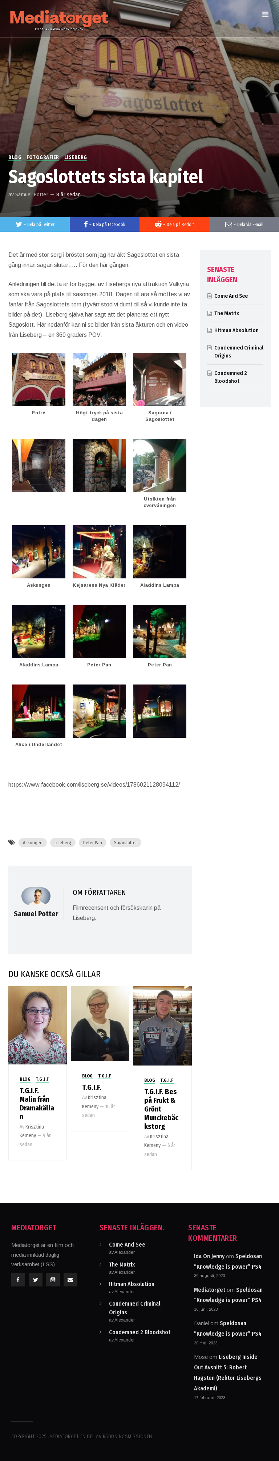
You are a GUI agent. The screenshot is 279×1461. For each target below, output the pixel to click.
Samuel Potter (31, 194)
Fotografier (43, 157)
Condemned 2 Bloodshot (139, 1332)
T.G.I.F (42, 1079)
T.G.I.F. (91, 1087)
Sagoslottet (125, 842)
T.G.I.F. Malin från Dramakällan (37, 1103)
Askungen (33, 842)
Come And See (231, 296)
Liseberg (75, 157)
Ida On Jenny (209, 1256)
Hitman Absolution (236, 330)
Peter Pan (92, 842)
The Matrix (226, 313)
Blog (14, 157)
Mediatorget (209, 1289)
